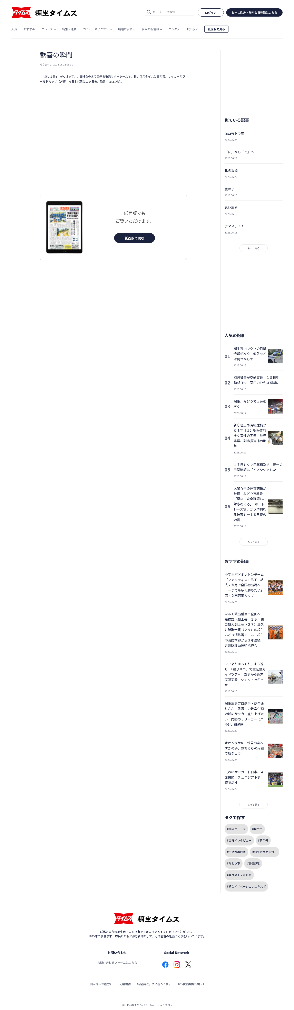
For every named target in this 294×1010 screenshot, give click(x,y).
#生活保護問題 (236, 852)
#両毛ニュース (236, 829)
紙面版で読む (134, 238)
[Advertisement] (113, 149)
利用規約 (125, 984)
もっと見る (253, 248)
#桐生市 (257, 829)
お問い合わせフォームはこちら (117, 962)
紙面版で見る (216, 29)
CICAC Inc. (168, 1005)
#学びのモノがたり (239, 875)
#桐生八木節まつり (264, 852)
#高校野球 (253, 863)
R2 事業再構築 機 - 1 (191, 984)
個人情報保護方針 (101, 984)
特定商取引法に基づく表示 (154, 984)
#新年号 (263, 840)
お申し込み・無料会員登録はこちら (254, 12)
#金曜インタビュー (239, 840)
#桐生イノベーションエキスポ (246, 886)
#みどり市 (233, 863)
